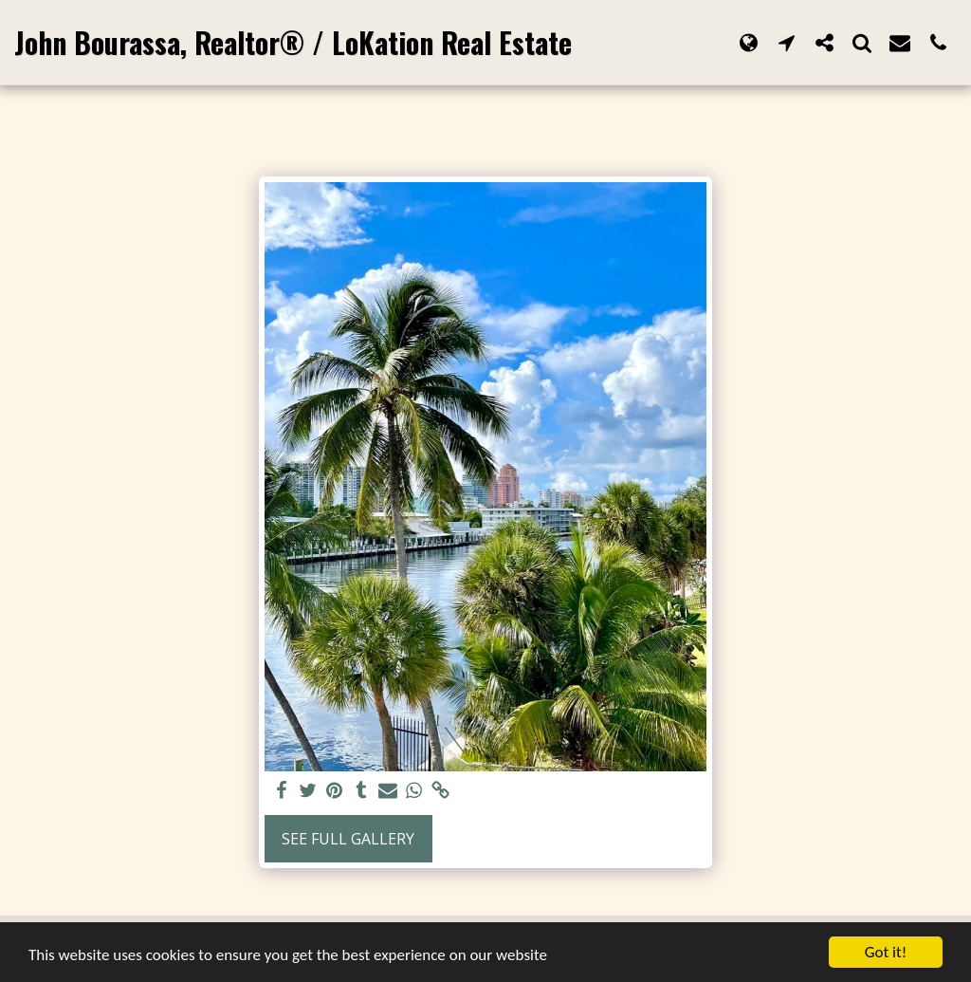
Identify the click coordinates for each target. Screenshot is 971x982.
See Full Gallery (348, 838)
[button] (786, 42)
